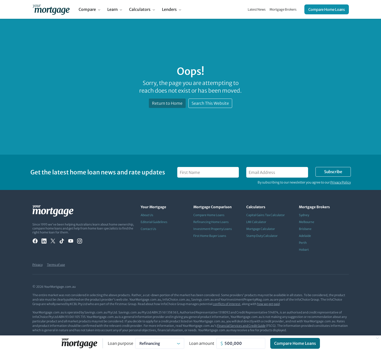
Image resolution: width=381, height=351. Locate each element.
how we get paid (268, 304)
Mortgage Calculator (260, 229)
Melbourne (306, 222)
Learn (112, 9)
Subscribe (333, 171)
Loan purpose (120, 343)
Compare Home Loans (326, 9)
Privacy (37, 265)
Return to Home (167, 103)
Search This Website (210, 103)
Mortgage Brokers (282, 9)
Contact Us (148, 229)
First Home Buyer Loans (209, 236)
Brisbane (305, 229)
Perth (303, 243)
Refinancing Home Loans (211, 222)
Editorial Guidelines (154, 222)
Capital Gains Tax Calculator (265, 215)
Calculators (140, 9)
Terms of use (56, 265)
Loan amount (201, 343)
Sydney (304, 215)
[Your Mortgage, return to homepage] (51, 9)
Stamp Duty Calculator (262, 236)
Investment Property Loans (212, 229)
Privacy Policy (340, 182)
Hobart (304, 249)
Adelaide (305, 236)
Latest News (257, 9)
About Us (147, 215)
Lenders (169, 9)
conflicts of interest (226, 304)
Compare (87, 9)
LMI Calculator (256, 222)
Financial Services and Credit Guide (241, 326)
